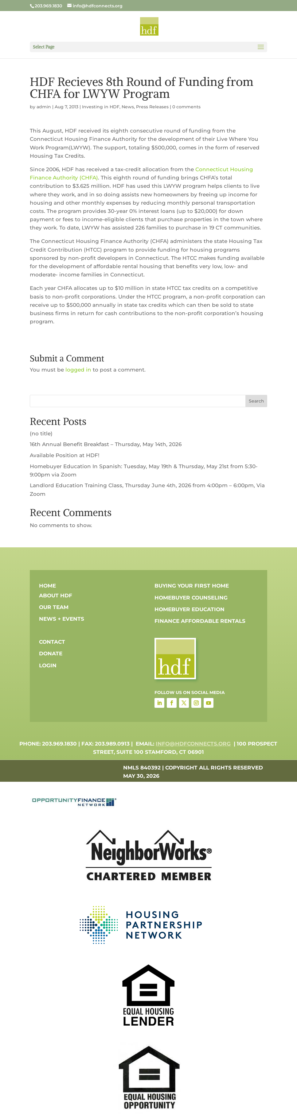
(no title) (41, 433)
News (128, 107)
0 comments (186, 107)
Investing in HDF (100, 107)
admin (44, 107)
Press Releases (152, 107)
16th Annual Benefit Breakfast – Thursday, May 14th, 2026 (106, 444)
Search (256, 401)
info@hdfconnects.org (193, 744)
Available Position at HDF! (65, 455)
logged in (78, 370)
